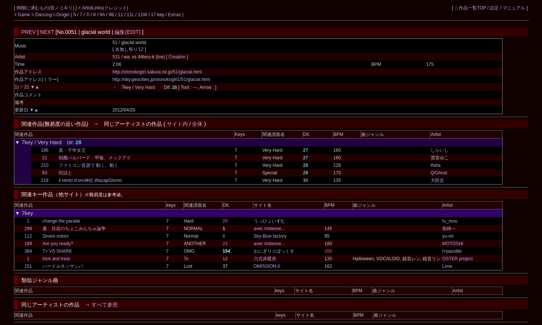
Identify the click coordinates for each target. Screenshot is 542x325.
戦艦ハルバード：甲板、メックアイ (95, 157)
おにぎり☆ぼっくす (274, 251)
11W (142, 14)
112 (28, 236)
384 (28, 251)
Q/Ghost (439, 172)
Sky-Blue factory (270, 236)
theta (436, 165)
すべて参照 (104, 305)
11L (130, 14)
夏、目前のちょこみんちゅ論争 (74, 228)
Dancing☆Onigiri (53, 14)
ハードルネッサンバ (63, 266)
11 (120, 14)
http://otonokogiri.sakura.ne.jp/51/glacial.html (157, 72)
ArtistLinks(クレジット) (105, 8)
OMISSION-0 (267, 266)
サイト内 (177, 124)
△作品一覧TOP (470, 8)
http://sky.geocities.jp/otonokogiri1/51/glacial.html (161, 79)
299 (28, 228)
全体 (197, 124)
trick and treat (56, 258)
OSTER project (457, 258)
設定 (494, 8)
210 (45, 165)
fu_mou (449, 221)
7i (88, 14)
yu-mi (447, 236)
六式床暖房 (265, 258)
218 (45, 180)
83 (44, 172)
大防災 (437, 180)
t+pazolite (452, 251)
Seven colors (56, 236)
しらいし (440, 150)
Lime (447, 266)
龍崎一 (449, 228)
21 (44, 157)
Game (24, 14)
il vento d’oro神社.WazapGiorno (90, 180)
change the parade (61, 221)
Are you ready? (58, 243)
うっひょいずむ (269, 221)
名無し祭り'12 (129, 49)
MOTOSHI (452, 243)
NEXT (47, 32)
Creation (178, 57)
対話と (65, 172)
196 (45, 150)
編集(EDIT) (127, 32)
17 (153, 14)
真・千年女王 (72, 150)
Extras (174, 14)
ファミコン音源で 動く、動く (89, 165)
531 (116, 57)
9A (102, 14)
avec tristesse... (269, 228)
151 (28, 266)
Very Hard (145, 87)
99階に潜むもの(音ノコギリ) (46, 8)
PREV (28, 32)
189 (28, 243)
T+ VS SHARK (57, 251)
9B (111, 14)
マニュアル (513, 8)
